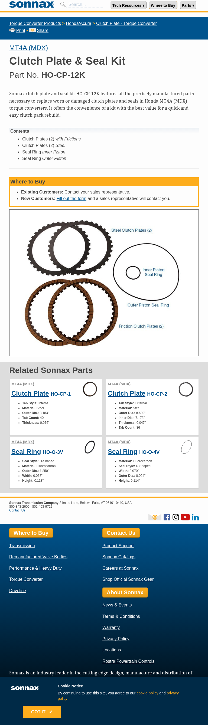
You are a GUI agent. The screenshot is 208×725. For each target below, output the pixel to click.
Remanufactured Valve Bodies (38, 557)
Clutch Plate (30, 393)
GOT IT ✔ (42, 712)
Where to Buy (163, 5)
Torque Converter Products (35, 23)
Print (17, 30)
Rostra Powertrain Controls (128, 661)
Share (38, 30)
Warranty (111, 627)
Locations (111, 650)
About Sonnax (125, 592)
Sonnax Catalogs (118, 557)
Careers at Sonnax (120, 568)
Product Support (118, 545)
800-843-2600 (19, 507)
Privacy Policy (115, 639)
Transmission (22, 545)
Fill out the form (71, 198)
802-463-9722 (42, 507)
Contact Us (17, 510)
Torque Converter (26, 579)
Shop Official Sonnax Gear (128, 579)
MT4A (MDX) (28, 47)
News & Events (117, 605)
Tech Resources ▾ (128, 5)
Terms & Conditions (121, 616)
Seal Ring (26, 451)
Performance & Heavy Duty (35, 568)
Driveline (17, 590)
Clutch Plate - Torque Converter (126, 23)
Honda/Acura (78, 23)
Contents (19, 131)
